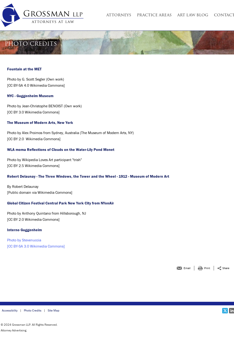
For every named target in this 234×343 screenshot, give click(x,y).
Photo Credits (32, 310)
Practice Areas (154, 15)
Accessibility (9, 310)
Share (225, 268)
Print (207, 268)
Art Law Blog (192, 15)
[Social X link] (225, 310)
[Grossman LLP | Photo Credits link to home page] (42, 15)
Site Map (53, 310)
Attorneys (118, 15)
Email (187, 268)
